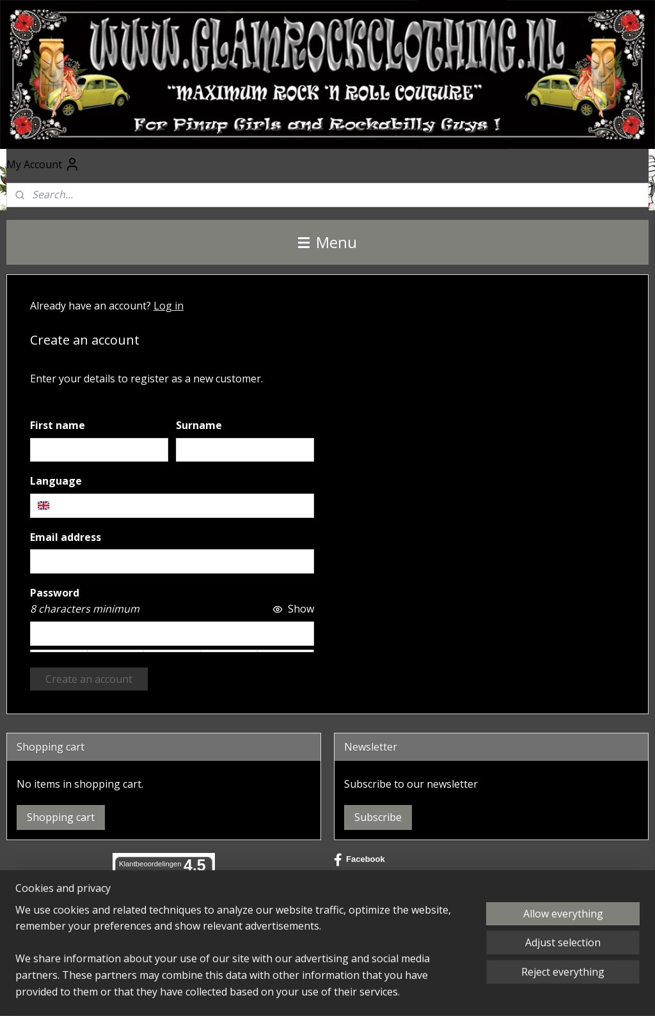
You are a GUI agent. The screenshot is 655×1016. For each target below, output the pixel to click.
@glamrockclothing (380, 901)
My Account (43, 164)
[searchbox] (172, 506)
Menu (327, 242)
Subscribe (378, 817)
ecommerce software (388, 992)
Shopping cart (61, 817)
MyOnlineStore (501, 992)
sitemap (310, 992)
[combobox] (172, 506)
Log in (169, 306)
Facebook (359, 860)
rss (337, 992)
